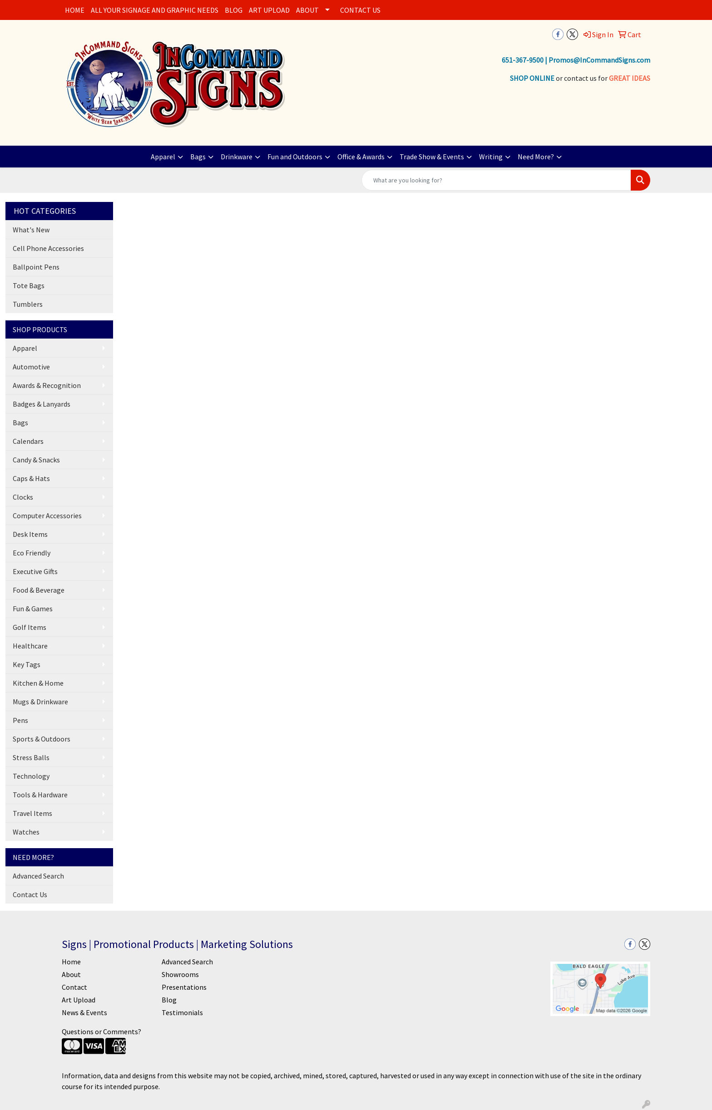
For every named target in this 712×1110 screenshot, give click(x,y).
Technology (31, 776)
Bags (198, 156)
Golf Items (29, 627)
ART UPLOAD (269, 10)
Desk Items (30, 534)
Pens (20, 720)
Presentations (184, 987)
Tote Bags (28, 285)
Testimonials (182, 1012)
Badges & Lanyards (41, 403)
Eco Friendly (31, 552)
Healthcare (30, 645)
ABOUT (307, 10)
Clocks (23, 496)
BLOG (233, 10)
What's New (31, 229)
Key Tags (26, 664)
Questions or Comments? (101, 1031)
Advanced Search (38, 875)
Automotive (31, 366)
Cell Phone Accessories (48, 248)
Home (71, 961)
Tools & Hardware (40, 794)
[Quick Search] (496, 180)
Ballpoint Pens (36, 266)
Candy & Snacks (36, 459)
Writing (491, 156)
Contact (74, 987)
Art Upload (78, 999)
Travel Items (32, 813)
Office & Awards (361, 156)
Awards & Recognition (47, 385)
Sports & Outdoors (41, 738)
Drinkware (236, 156)
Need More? (536, 156)
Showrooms (180, 974)
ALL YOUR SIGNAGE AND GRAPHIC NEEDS (154, 10)
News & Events (84, 1012)
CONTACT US (360, 10)
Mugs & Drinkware (40, 701)
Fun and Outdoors (294, 156)
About (71, 974)
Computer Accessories (47, 515)
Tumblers (28, 304)
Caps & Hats (31, 478)
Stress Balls (31, 757)
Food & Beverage (38, 589)
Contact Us (30, 894)
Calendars (28, 441)
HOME (74, 10)
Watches (26, 831)
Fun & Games (33, 608)
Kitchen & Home (38, 683)
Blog (169, 999)
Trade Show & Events (432, 156)
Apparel (163, 156)
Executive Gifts (35, 571)
